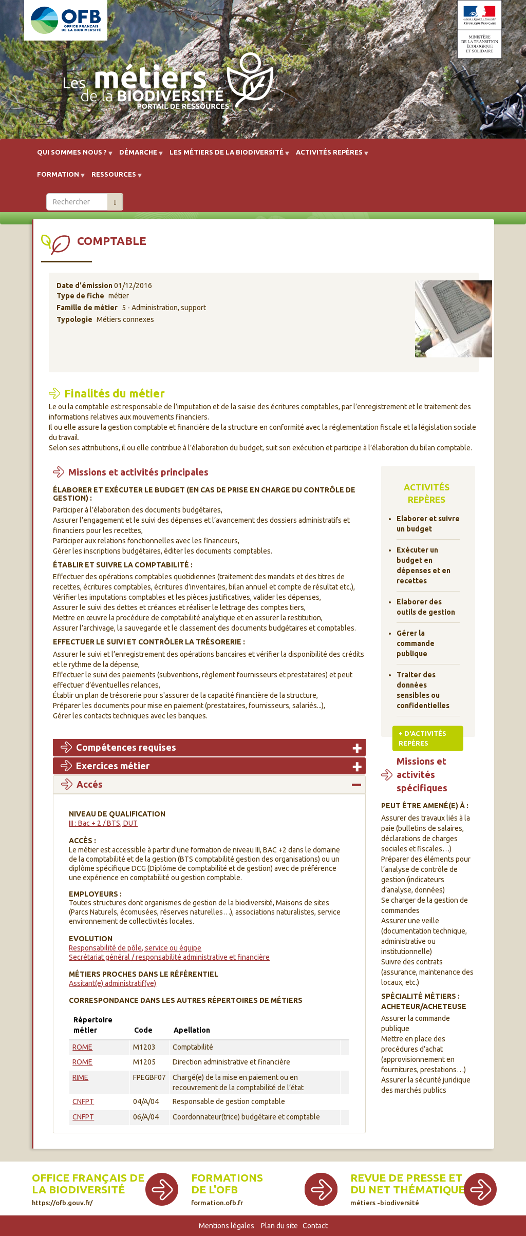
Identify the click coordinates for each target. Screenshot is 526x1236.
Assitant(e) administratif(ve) (112, 983)
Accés (90, 784)
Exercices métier (112, 765)
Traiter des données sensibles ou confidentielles (423, 690)
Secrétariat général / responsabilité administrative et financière (169, 957)
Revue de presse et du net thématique (407, 1189)
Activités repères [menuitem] (329, 155)
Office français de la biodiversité (88, 1189)
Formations (227, 1178)
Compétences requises (126, 747)
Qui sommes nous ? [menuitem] (72, 155)
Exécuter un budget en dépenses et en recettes (423, 565)
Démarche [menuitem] (138, 155)
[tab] (209, 747)
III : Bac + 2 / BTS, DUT (103, 823)
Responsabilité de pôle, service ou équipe (135, 948)
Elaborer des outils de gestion (426, 607)
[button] (453, 322)
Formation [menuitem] (58, 177)
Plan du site (279, 1226)
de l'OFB (214, 1189)
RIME (80, 1077)
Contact (315, 1226)
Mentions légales (226, 1226)
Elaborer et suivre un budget (428, 524)
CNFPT (83, 1101)
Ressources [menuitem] (113, 177)
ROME (82, 1047)
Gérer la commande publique (416, 643)
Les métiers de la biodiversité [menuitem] (226, 155)
